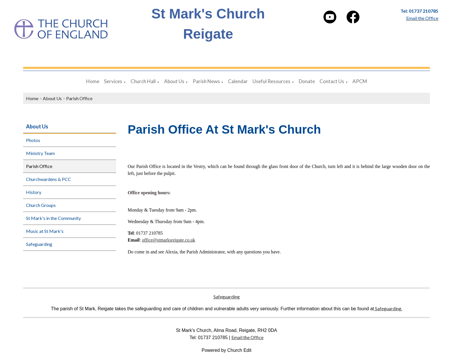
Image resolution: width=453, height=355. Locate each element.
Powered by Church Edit (227, 350)
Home (92, 81)
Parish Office (79, 98)
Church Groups (41, 205)
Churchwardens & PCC (48, 179)
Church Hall (143, 81)
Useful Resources (271, 81)
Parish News (206, 81)
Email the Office (247, 337)
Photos (33, 140)
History (33, 192)
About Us (174, 81)
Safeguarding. (388, 308)
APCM (359, 81)
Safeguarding (39, 244)
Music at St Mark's (45, 231)
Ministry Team (40, 153)
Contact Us (332, 81)
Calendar (238, 81)
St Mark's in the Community (53, 218)
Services (113, 81)
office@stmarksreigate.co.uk (168, 240)
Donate (307, 81)
